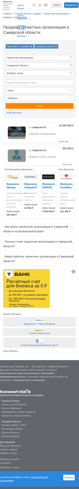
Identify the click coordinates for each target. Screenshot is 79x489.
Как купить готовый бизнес (16, 415)
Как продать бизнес (12, 428)
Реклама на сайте (9, 459)
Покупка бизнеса (11, 401)
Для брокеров (7, 442)
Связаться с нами (9, 467)
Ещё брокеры (10, 351)
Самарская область (17, 65)
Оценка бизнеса (10, 432)
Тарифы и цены (8, 453)
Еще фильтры (14, 112)
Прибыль (12, 98)
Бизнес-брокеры (10, 436)
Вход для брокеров (10, 445)
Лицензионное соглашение (29, 380)
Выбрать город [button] (15, 73)
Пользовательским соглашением (19, 373)
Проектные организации (20, 57)
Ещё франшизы (66, 169)
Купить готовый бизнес (14, 404)
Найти (39, 106)
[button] (34, 5)
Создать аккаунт (9, 449)
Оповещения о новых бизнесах (18, 412)
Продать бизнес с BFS (14, 425)
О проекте (5, 463)
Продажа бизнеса (11, 421)
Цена (10, 90)
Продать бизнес (21, 27)
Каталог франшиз (11, 408)
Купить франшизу (22, 17)
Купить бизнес (20, 7)
